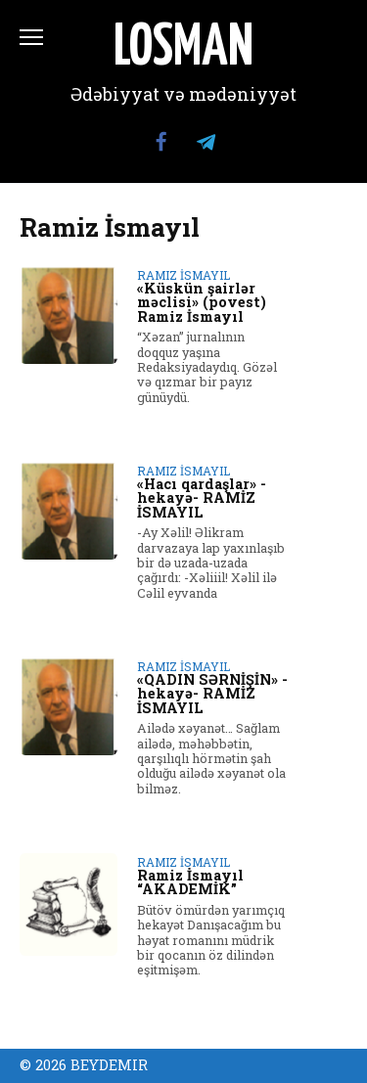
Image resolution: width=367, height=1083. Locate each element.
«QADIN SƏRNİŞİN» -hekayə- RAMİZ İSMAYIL (212, 693)
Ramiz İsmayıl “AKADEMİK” (190, 882)
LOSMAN (183, 49)
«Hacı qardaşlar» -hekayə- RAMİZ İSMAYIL (201, 497)
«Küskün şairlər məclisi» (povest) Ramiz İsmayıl (201, 302)
